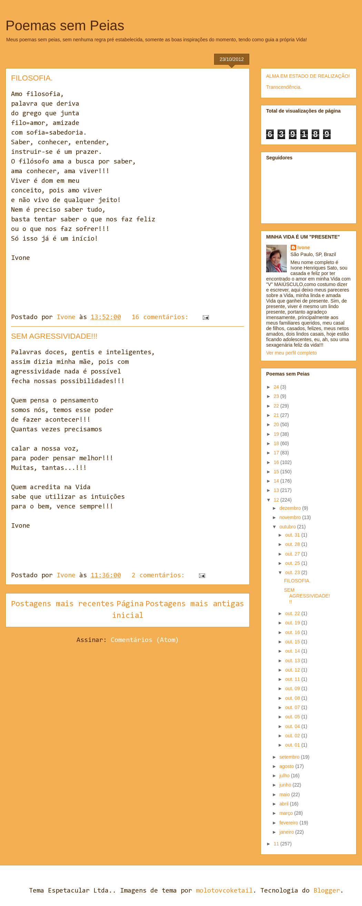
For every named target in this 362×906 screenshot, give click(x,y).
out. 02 (293, 735)
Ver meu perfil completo (291, 353)
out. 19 (293, 622)
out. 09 (293, 688)
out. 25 (293, 563)
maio (285, 794)
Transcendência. (284, 87)
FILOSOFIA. (32, 78)
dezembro (290, 508)
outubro (288, 526)
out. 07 (293, 707)
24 (277, 387)
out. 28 (293, 544)
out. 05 (293, 716)
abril (284, 804)
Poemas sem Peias (65, 25)
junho (285, 785)
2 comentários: (160, 575)
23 (277, 396)
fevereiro (289, 822)
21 (277, 415)
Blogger (326, 890)
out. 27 (293, 554)
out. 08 (293, 698)
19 (277, 434)
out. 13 (293, 660)
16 (277, 462)
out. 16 (293, 632)
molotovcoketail (224, 890)
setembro (290, 757)
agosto (287, 766)
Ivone (304, 247)
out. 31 (293, 535)
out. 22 (293, 613)
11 (277, 843)
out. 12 (293, 670)
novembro (290, 517)
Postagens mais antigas (194, 604)
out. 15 (293, 641)
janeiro (287, 832)
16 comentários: (162, 317)
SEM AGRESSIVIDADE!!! (54, 336)
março (286, 813)
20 (277, 424)
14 (277, 481)
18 (277, 443)
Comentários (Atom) (145, 640)
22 (277, 406)
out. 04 (293, 726)
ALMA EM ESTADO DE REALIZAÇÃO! (308, 76)
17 (277, 452)
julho (285, 775)
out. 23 (293, 572)
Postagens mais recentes (62, 604)
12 (277, 500)
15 (277, 471)
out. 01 (293, 745)
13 (277, 490)
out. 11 (293, 679)
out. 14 (293, 651)
